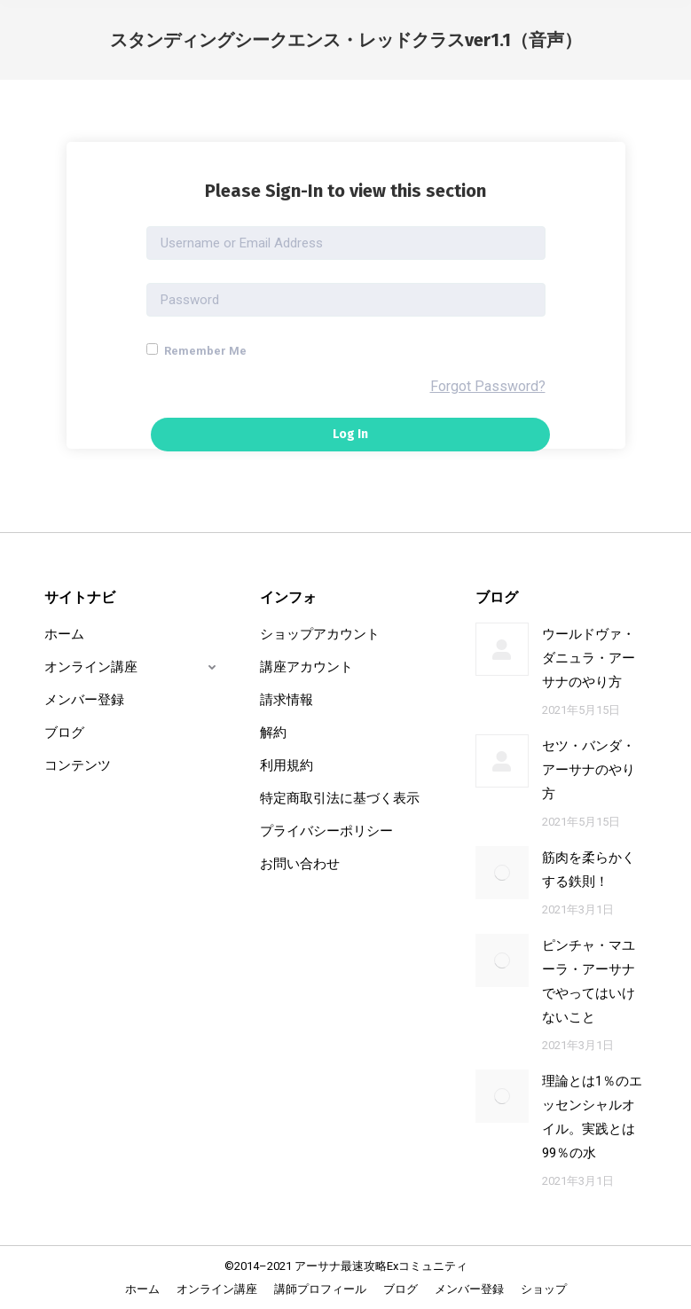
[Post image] (502, 649)
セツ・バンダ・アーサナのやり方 (588, 770)
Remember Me (196, 350)
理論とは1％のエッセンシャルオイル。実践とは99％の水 (592, 1117)
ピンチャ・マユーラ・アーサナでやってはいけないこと (588, 981)
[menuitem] (142, 1289)
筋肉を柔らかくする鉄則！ (588, 870)
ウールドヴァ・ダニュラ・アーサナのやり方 (588, 658)
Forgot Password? (488, 386)
